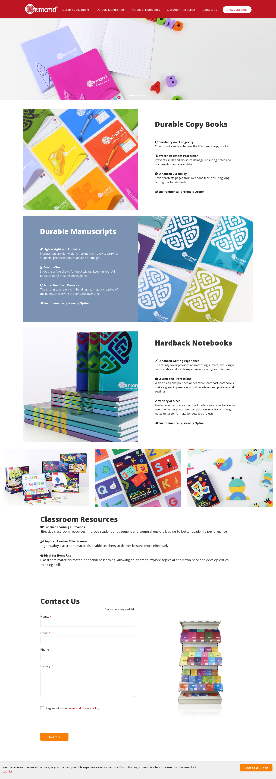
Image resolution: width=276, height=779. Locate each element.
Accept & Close (256, 768)
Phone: (44, 650)
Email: (45, 633)
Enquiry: (46, 666)
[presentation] (67, 722)
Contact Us (210, 10)
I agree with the (72, 708)
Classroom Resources (181, 10)
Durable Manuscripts (111, 10)
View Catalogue (237, 10)
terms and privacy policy (83, 708)
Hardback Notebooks (146, 10)
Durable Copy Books (76, 10)
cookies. (8, 771)
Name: (45, 616)
